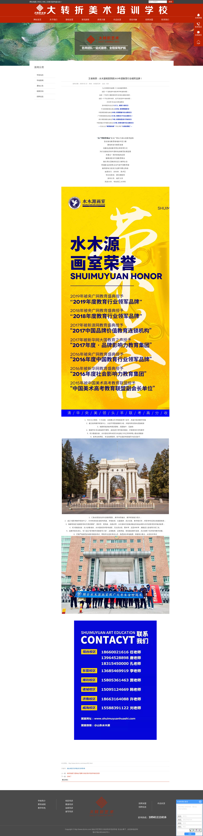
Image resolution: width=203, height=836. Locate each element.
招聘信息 (40, 96)
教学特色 (42, 808)
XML (44, 2)
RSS (39, 2)
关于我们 (53, 20)
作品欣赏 (117, 20)
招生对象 (133, 20)
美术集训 (76, 768)
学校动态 (40, 75)
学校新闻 (40, 80)
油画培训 (69, 808)
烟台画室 (70, 768)
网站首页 (37, 20)
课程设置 (69, 20)
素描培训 (69, 804)
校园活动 (40, 91)
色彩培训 (69, 801)
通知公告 (40, 86)
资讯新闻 (85, 20)
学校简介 (42, 801)
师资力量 (101, 20)
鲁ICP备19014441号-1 (101, 832)
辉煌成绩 (42, 804)
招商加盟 (149, 20)
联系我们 (165, 20)
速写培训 (69, 811)
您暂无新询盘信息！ (54, 2)
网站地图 (33, 2)
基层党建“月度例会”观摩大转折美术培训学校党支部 (83, 773)
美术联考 (82, 768)
